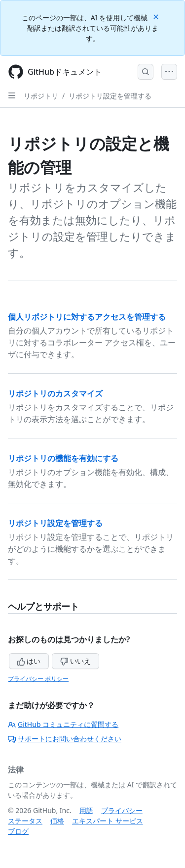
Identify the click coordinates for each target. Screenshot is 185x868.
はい (29, 661)
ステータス (25, 820)
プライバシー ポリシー (38, 679)
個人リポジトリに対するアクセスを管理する (87, 316)
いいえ (75, 661)
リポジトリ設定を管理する (110, 95)
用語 (86, 810)
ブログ (18, 831)
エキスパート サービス (107, 820)
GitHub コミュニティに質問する (63, 724)
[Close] (157, 16)
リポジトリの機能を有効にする (63, 458)
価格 (57, 820)
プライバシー (122, 810)
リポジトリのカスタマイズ (55, 393)
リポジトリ (41, 95)
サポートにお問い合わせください (64, 738)
